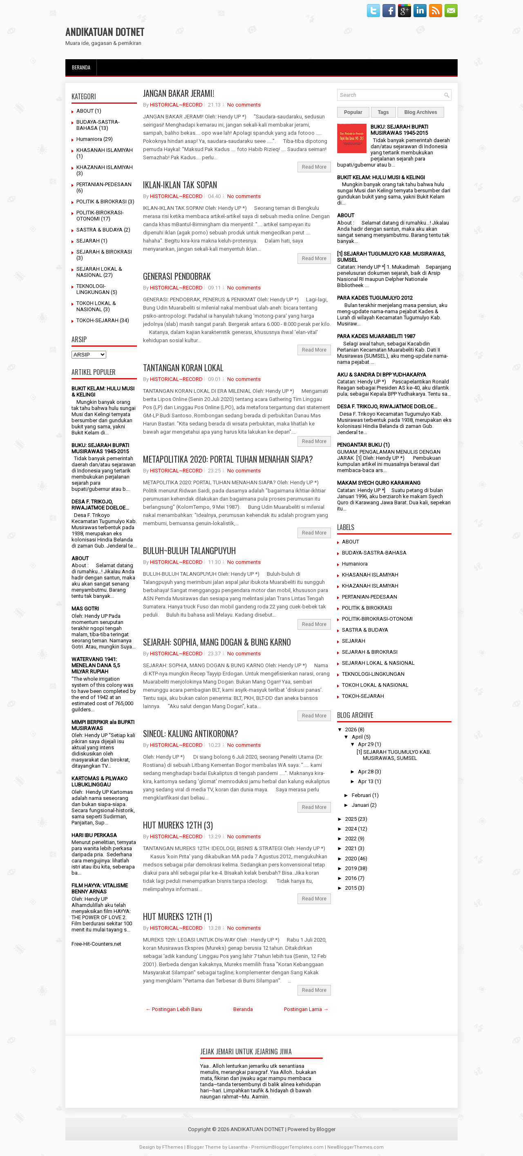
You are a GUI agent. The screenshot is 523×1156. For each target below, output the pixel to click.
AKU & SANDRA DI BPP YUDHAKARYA (381, 375)
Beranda (81, 67)
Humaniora (89, 139)
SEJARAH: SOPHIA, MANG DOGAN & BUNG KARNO (217, 642)
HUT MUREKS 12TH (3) (178, 825)
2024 (351, 829)
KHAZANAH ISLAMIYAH (104, 167)
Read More (314, 167)
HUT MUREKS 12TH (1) (177, 916)
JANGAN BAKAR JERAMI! (178, 93)
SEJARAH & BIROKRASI (104, 252)
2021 (351, 848)
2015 (351, 888)
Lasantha (238, 1147)
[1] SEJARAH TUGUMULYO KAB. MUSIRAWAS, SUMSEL (394, 755)
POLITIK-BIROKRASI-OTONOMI (377, 619)
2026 (351, 729)
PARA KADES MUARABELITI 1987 (376, 336)
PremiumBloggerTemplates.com (287, 1147)
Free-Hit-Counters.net (96, 944)
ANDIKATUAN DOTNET (104, 31)
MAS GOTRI (85, 609)
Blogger (326, 1129)
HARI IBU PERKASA (94, 835)
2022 (351, 838)
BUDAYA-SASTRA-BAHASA (374, 553)
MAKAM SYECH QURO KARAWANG (378, 483)
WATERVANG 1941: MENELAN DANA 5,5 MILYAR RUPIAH (96, 665)
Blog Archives (421, 112)
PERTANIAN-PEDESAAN (104, 184)
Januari (360, 805)
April (357, 737)
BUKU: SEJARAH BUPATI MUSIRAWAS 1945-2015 (100, 448)
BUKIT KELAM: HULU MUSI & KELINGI (381, 177)
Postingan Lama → (306, 1009)
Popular (353, 112)
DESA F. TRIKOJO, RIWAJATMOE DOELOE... (100, 505)
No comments (244, 105)
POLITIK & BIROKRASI (101, 201)
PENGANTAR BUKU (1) (363, 445)
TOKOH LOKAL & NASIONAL (96, 306)
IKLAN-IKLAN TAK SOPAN (180, 184)
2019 (351, 868)
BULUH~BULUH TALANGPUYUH (189, 550)
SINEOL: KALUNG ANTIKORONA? (190, 733)
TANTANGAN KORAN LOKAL (183, 367)
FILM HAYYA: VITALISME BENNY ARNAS (100, 888)
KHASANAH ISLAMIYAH (104, 150)
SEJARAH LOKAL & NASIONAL (99, 272)
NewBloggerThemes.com (355, 1147)
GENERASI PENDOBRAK (177, 276)
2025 (351, 819)
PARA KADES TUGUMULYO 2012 (375, 298)
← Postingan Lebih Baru (173, 1009)
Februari (361, 795)
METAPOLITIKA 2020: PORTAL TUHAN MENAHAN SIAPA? (228, 459)
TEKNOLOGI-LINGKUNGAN (93, 289)
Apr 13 (365, 781)
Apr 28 (365, 771)
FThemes (172, 1147)
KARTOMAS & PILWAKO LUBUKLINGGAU (99, 781)
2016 (351, 878)
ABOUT (85, 111)
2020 (351, 858)
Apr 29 (365, 744)
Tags (383, 112)
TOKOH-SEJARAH (97, 320)
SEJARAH (88, 241)
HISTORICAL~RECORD (176, 105)
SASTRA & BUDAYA (99, 230)
